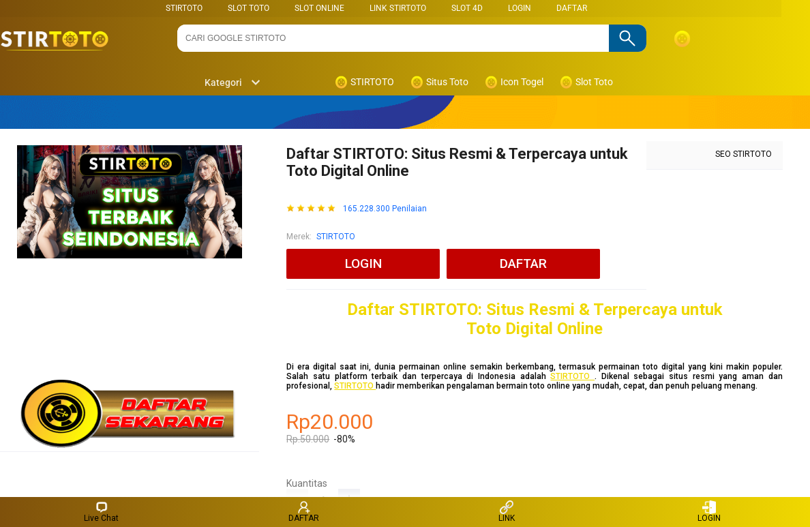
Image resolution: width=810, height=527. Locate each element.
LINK (506, 511)
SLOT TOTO (248, 8)
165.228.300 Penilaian (385, 209)
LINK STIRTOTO (398, 8)
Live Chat (101, 511)
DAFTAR (571, 8)
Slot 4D (467, 8)
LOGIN (519, 8)
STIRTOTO (184, 8)
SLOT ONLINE (319, 8)
